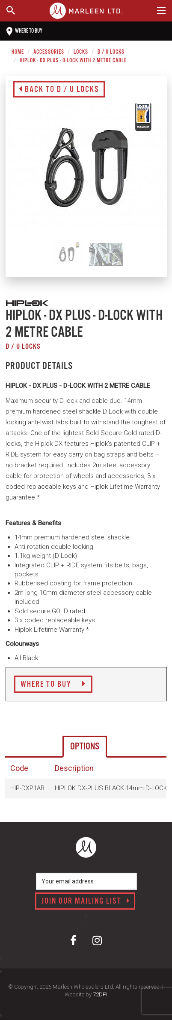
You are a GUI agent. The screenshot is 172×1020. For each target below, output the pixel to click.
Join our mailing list (86, 901)
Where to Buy (53, 684)
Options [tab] (84, 746)
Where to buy (24, 31)
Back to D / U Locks (59, 90)
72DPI (100, 994)
